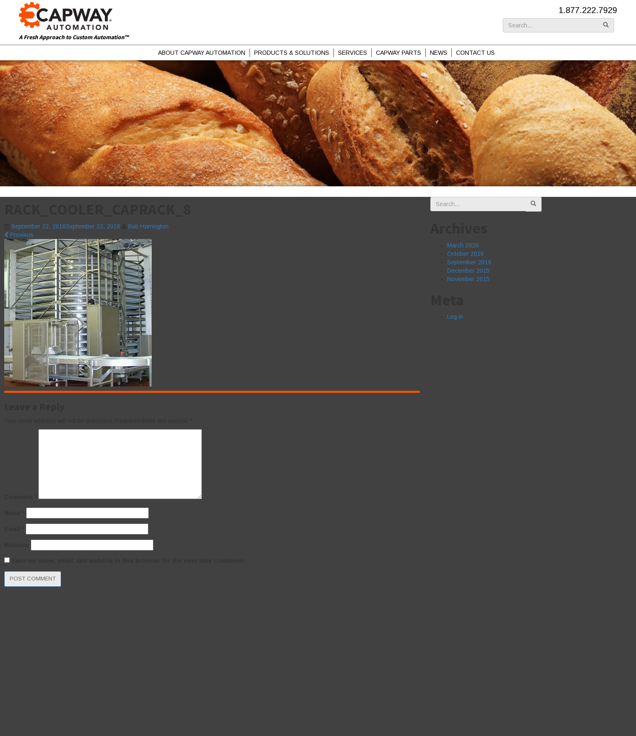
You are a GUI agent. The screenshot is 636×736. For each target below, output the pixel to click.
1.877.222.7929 (587, 10)
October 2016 (465, 253)
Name (14, 513)
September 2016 (469, 262)
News (438, 52)
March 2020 (463, 245)
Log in (455, 316)
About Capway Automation (201, 52)
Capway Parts (398, 52)
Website (16, 545)
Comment (20, 497)
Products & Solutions (291, 52)
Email (14, 529)
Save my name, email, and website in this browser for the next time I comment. (128, 560)
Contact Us (475, 52)
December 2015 (468, 270)
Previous (19, 234)
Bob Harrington (148, 226)
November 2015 (468, 279)
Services (352, 52)
